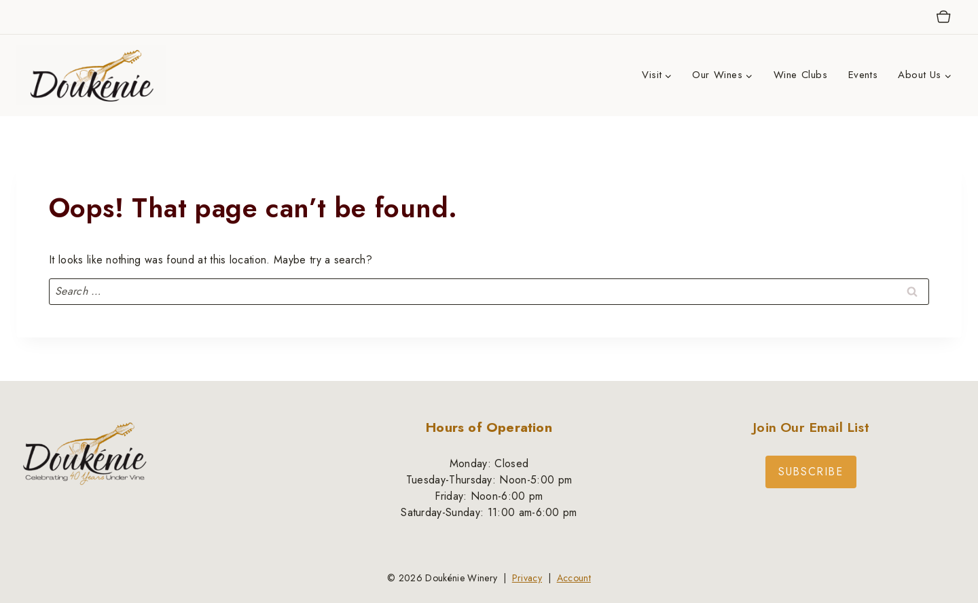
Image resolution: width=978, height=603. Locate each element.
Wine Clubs (801, 74)
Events (863, 74)
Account (574, 578)
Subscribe (810, 471)
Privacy (527, 578)
